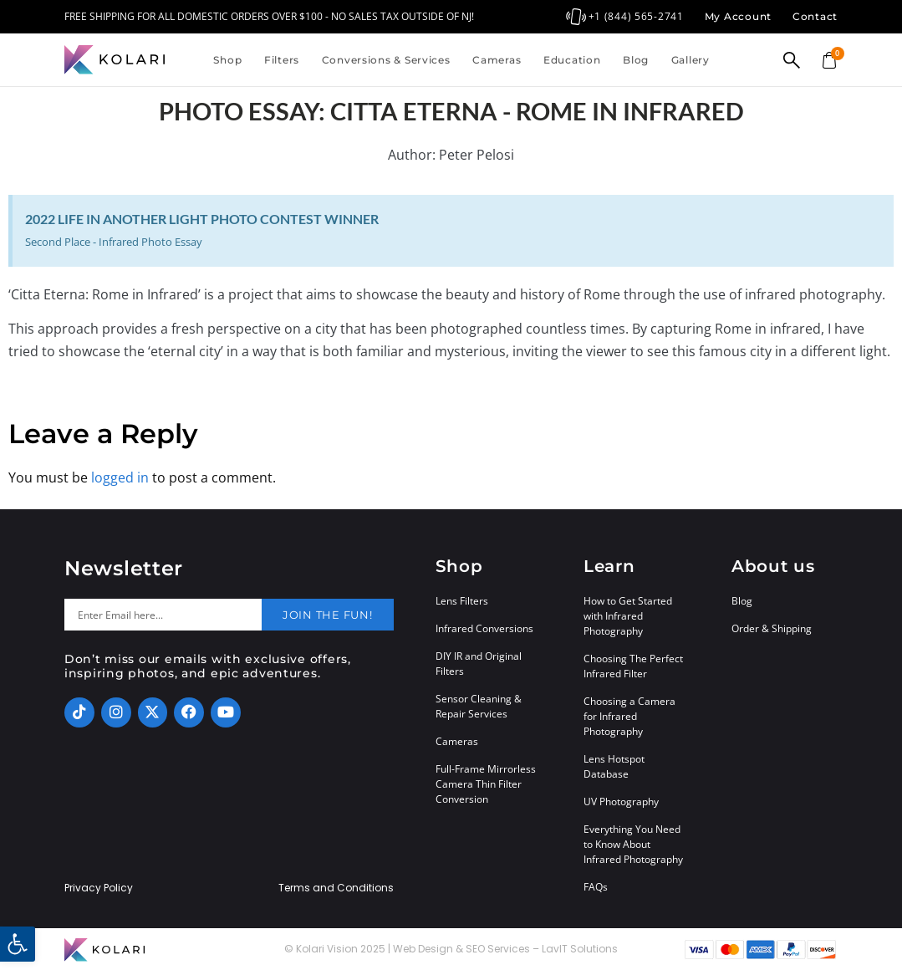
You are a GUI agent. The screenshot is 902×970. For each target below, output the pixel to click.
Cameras (496, 60)
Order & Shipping (771, 628)
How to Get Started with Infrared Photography (627, 616)
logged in (120, 477)
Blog (636, 60)
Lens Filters (462, 601)
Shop (227, 60)
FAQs (595, 887)
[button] (17, 944)
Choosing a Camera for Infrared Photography (629, 716)
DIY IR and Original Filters (479, 663)
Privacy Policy (98, 888)
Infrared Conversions (484, 628)
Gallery (690, 60)
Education (571, 60)
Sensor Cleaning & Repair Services (479, 706)
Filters (281, 60)
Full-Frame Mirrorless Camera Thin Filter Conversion (486, 784)
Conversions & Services (386, 60)
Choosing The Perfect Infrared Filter (633, 666)
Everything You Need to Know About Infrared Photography (633, 844)
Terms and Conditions (336, 888)
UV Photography (621, 801)
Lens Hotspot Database (614, 766)
